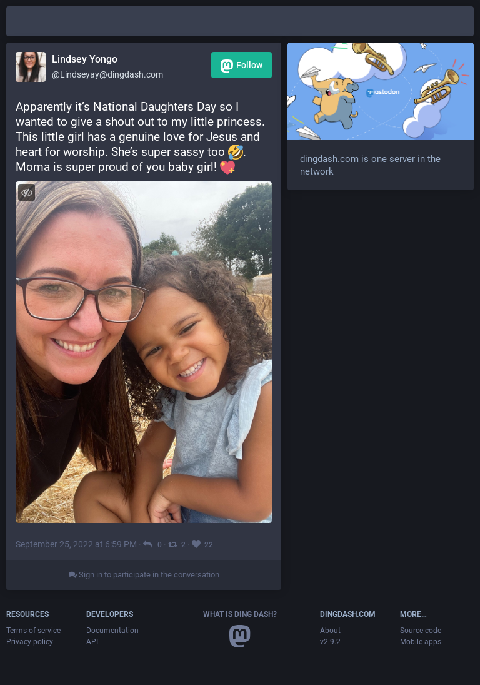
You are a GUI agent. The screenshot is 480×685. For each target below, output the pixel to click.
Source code (420, 630)
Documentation (112, 630)
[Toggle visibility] (26, 192)
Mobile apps (420, 641)
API (92, 641)
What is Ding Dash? (240, 614)
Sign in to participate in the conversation (144, 574)
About (330, 630)
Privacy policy (29, 641)
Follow (241, 66)
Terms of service (33, 630)
